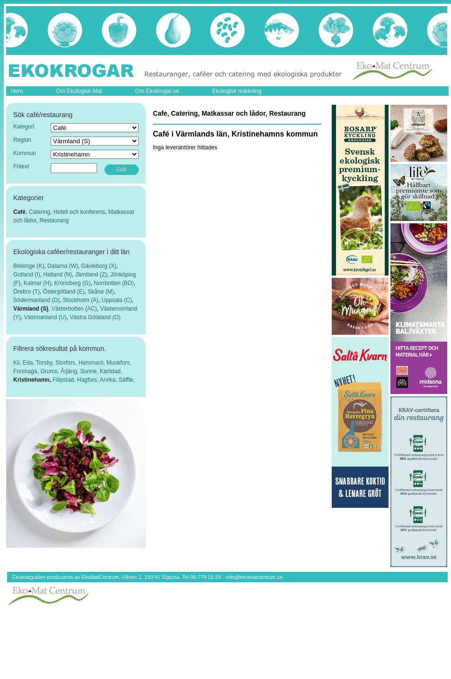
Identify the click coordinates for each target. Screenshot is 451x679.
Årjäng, (70, 371)
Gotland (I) (26, 274)
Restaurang (54, 220)
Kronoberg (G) (72, 283)
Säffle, (127, 379)
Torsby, (45, 362)
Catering (39, 212)
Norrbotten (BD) (114, 283)
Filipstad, (65, 379)
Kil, (18, 362)
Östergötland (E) (64, 291)
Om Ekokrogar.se (157, 91)
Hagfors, (88, 379)
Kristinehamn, (33, 379)
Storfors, (67, 362)
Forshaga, (26, 371)
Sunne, (89, 371)
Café (19, 212)
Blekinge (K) (28, 266)
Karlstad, (111, 371)
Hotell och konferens (79, 212)
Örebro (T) (26, 291)
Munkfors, (119, 362)
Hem (17, 91)
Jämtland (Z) (91, 274)
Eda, (29, 362)
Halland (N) (57, 274)
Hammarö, (92, 362)
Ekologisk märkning (236, 91)
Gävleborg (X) (98, 266)
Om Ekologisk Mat (79, 91)
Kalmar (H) (37, 283)
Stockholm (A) (80, 300)
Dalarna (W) (62, 266)
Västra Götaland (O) (95, 317)
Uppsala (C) (117, 300)
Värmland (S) (30, 308)
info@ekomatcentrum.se (254, 577)
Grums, (50, 371)
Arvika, (109, 379)
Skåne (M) (101, 291)
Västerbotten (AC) (74, 308)
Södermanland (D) (36, 300)
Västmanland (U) (45, 317)
